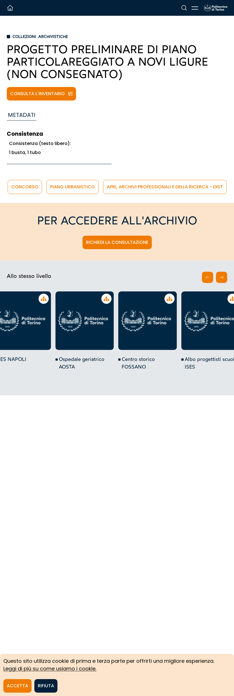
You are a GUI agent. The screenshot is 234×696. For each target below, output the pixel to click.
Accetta (17, 685)
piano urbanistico (72, 187)
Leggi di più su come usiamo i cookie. (49, 668)
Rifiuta (46, 685)
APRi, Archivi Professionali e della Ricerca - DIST (165, 187)
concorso (24, 187)
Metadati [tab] (21, 115)
